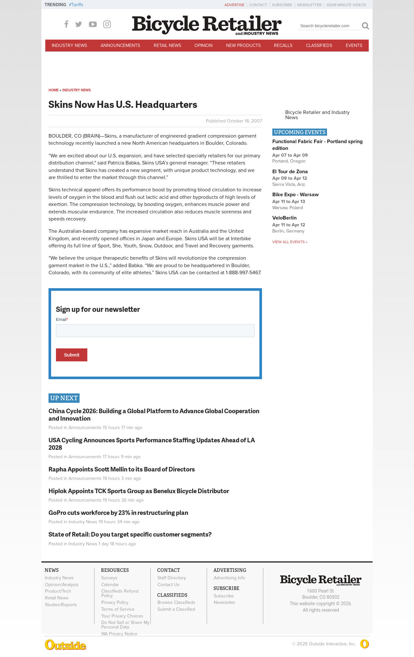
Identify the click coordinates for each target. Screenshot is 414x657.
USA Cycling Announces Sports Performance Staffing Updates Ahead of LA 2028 (152, 444)
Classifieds (319, 45)
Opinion (203, 45)
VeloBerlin (284, 218)
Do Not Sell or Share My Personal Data (125, 625)
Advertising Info (229, 577)
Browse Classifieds (176, 602)
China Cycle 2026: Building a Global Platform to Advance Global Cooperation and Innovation (154, 414)
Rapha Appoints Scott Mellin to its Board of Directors (122, 469)
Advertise (234, 5)
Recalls (283, 45)
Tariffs (77, 4)
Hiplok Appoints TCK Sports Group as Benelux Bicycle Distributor (139, 490)
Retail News (167, 45)
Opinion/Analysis (62, 584)
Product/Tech (58, 591)
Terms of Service (118, 609)
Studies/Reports (61, 604)
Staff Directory (172, 577)
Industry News (69, 45)
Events (354, 45)
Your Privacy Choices (122, 615)
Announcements (120, 45)
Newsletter (309, 5)
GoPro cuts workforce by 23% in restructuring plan (118, 512)
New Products (243, 45)
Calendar (110, 584)
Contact (258, 5)
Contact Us (169, 584)
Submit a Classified (176, 609)
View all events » (289, 242)
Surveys (109, 577)
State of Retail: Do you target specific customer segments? (130, 534)
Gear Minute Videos (346, 5)
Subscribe (282, 5)
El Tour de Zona (290, 171)
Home (54, 90)
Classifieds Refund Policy (119, 593)
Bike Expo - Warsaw (295, 194)
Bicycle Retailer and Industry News (317, 115)
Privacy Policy (114, 602)
